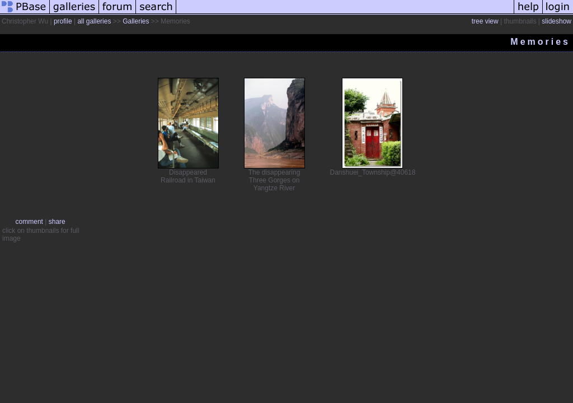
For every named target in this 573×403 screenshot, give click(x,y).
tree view (485, 21)
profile (63, 21)
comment (29, 222)
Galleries (136, 21)
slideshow (556, 21)
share (57, 222)
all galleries (94, 21)
